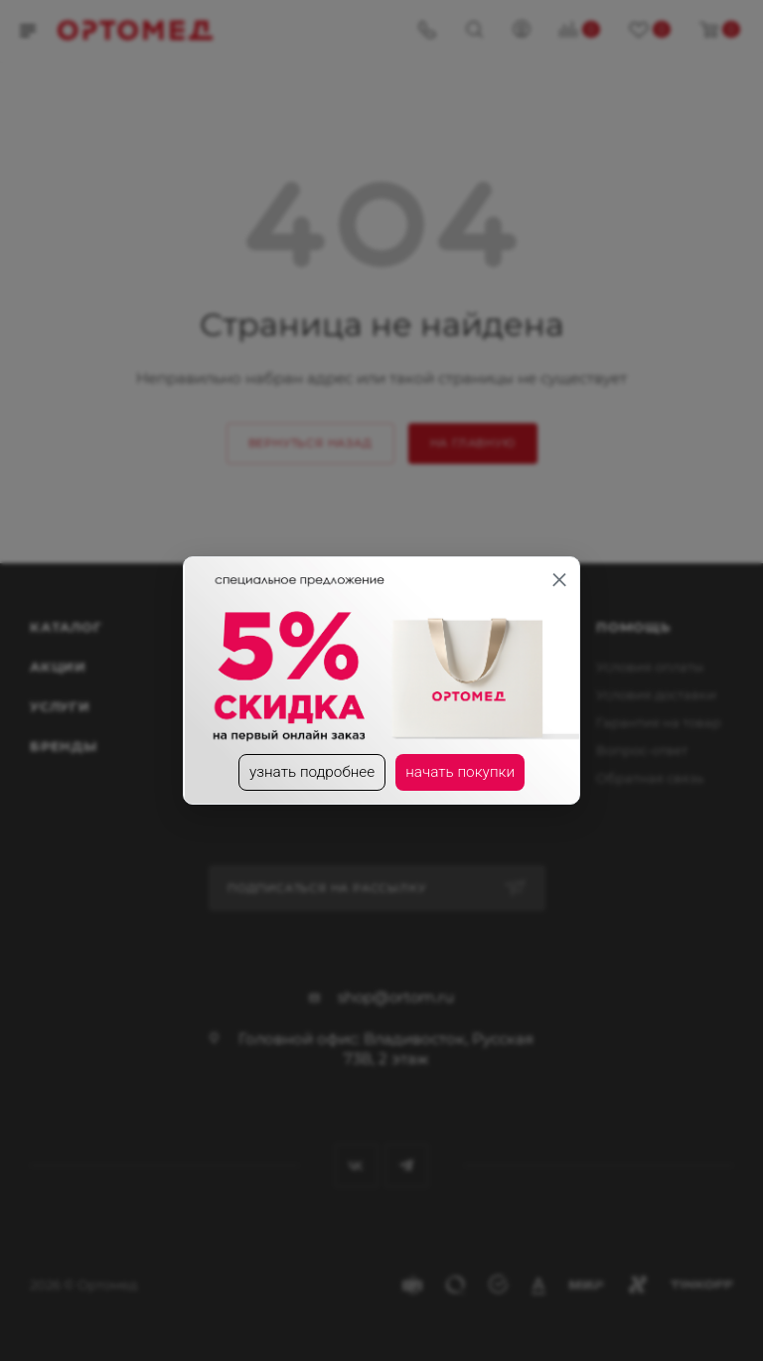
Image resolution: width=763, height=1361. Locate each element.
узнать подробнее (310, 772)
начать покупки (463, 772)
